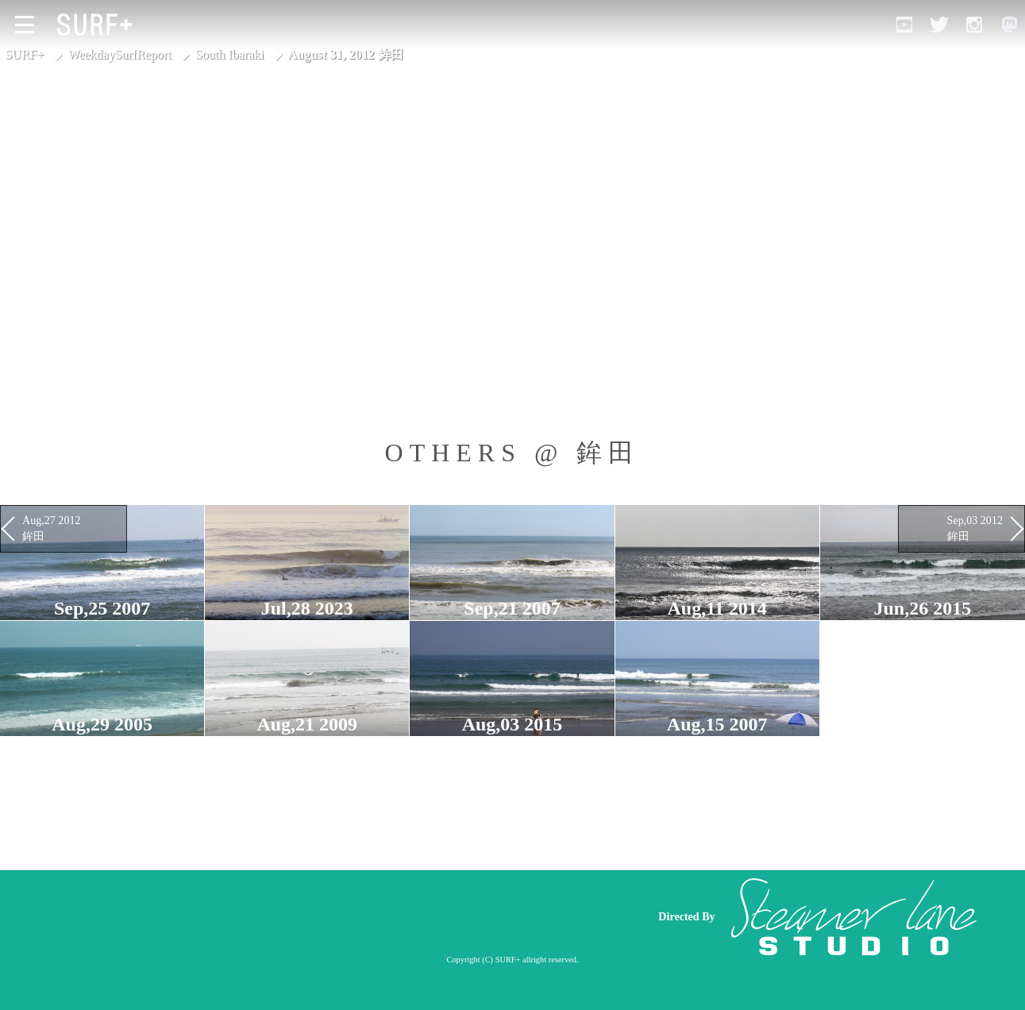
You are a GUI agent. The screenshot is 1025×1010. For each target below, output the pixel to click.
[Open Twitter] (939, 25)
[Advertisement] (337, 916)
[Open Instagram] (974, 25)
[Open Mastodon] (1009, 25)
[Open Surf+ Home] (98, 24)
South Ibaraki (229, 54)
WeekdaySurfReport (119, 54)
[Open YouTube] (904, 25)
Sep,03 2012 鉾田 (975, 528)
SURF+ (24, 54)
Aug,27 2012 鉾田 (51, 528)
